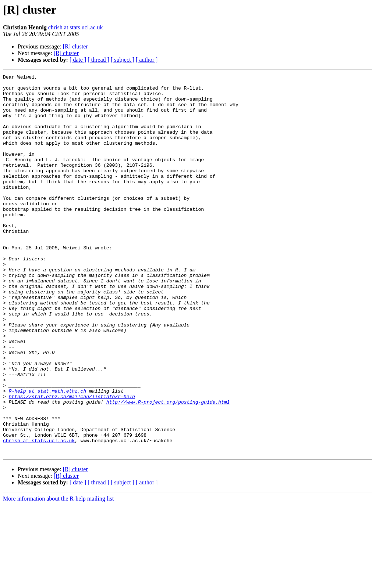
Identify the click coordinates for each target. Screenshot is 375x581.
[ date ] (78, 60)
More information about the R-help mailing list (58, 574)
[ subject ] (122, 60)
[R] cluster (75, 46)
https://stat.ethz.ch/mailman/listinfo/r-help (72, 461)
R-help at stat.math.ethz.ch (47, 454)
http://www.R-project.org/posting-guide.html (168, 468)
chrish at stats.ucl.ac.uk (75, 27)
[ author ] (147, 60)
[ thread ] (98, 60)
